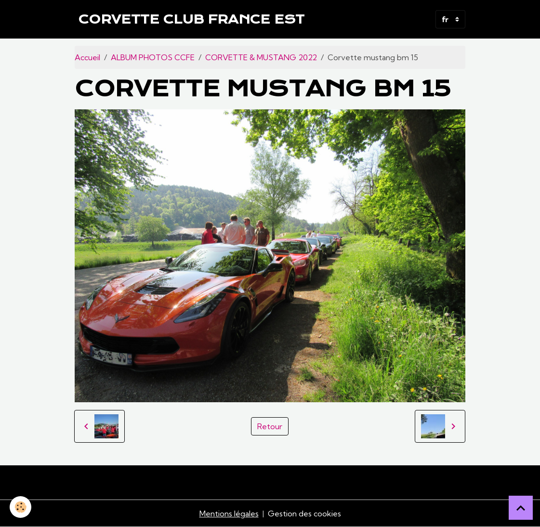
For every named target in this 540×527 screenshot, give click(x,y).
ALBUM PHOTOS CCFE (153, 57)
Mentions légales (229, 513)
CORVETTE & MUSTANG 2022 (261, 57)
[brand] (191, 19)
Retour (269, 426)
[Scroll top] (521, 508)
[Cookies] (20, 507)
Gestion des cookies (304, 513)
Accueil (87, 57)
